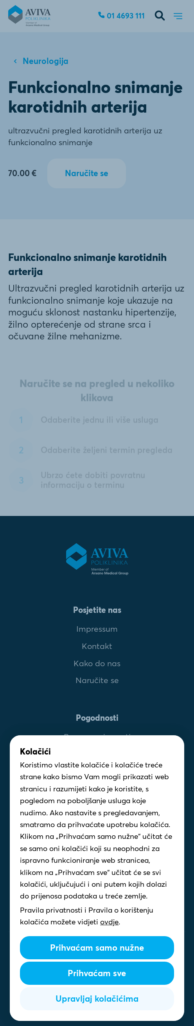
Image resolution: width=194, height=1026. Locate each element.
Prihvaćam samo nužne (97, 947)
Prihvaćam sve (97, 973)
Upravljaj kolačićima (97, 998)
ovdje (109, 921)
